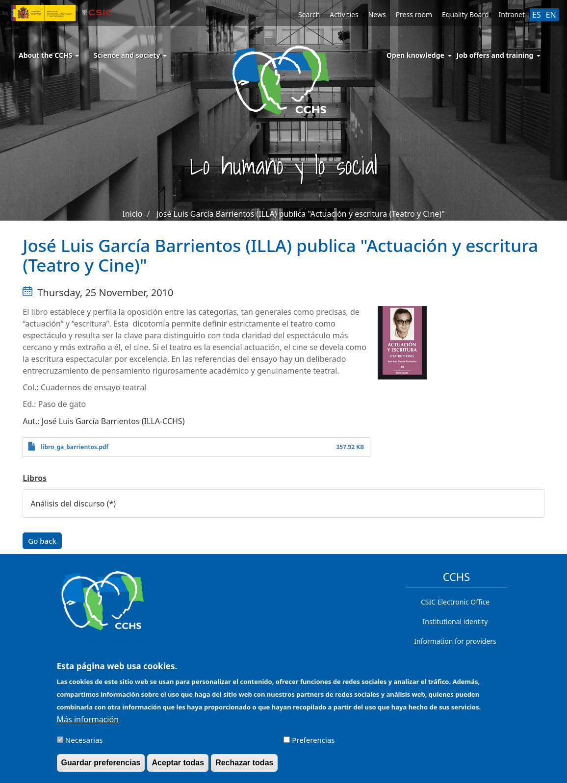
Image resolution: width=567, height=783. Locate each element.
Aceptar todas (178, 762)
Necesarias (84, 740)
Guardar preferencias (101, 762)
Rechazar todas (244, 762)
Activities (344, 14)
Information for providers (455, 641)
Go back (42, 541)
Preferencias (313, 740)
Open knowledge (415, 55)
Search (309, 14)
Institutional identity (455, 621)
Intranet (512, 14)
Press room (414, 14)
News (377, 14)
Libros (35, 478)
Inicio (132, 213)
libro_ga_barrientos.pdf (74, 447)
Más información (88, 719)
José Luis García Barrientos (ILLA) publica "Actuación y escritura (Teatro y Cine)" (300, 213)
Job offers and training (495, 55)
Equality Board (465, 14)
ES (536, 14)
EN (551, 14)
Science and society (130, 55)
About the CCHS (49, 55)
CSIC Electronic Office (455, 601)
